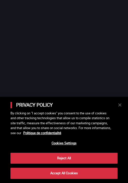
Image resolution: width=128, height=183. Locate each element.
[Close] (119, 105)
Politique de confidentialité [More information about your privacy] (42, 133)
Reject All (64, 158)
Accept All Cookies (64, 173)
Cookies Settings (64, 143)
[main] (64, 140)
